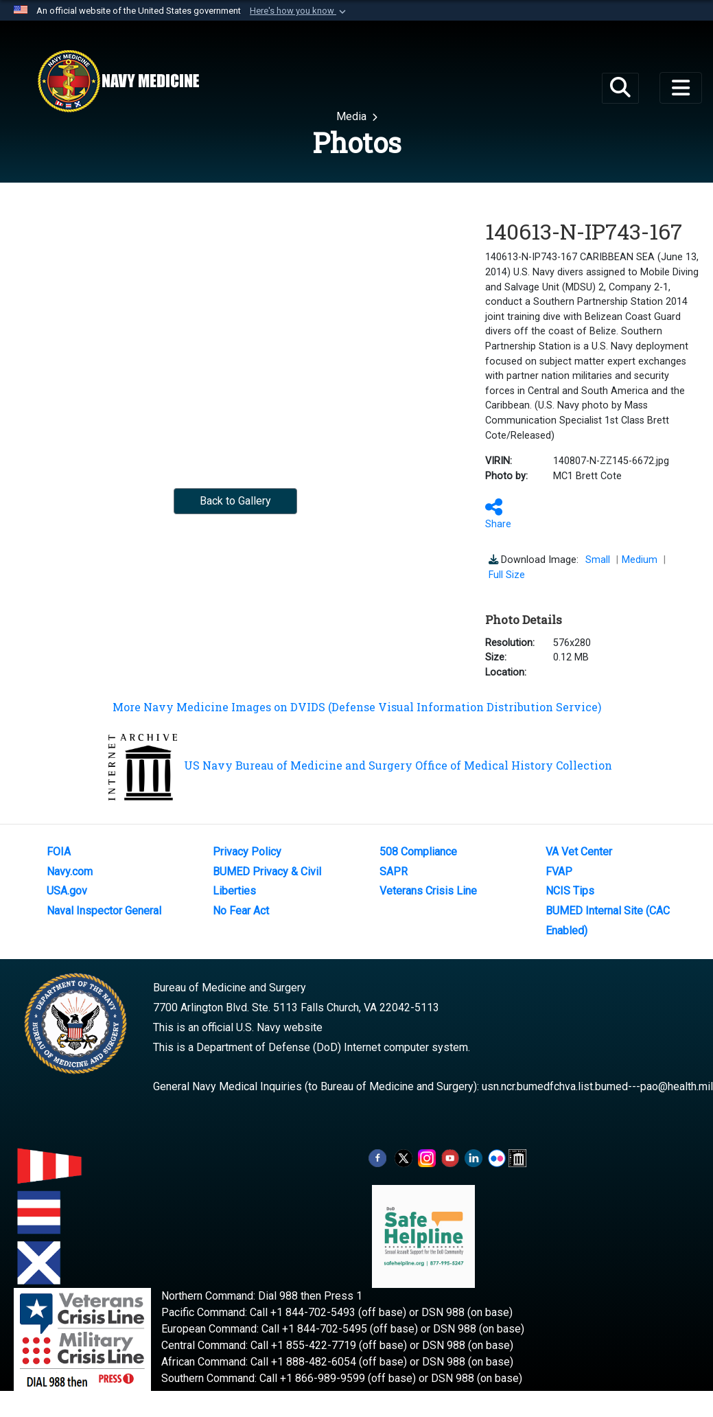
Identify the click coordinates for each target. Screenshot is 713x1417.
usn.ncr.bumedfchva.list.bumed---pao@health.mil (597, 1086)
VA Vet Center (579, 851)
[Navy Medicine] (118, 81)
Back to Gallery (235, 500)
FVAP (559, 871)
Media (352, 116)
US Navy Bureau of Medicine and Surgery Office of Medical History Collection (360, 765)
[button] (299, 11)
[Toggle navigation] (680, 88)
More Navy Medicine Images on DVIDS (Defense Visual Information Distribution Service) (357, 707)
